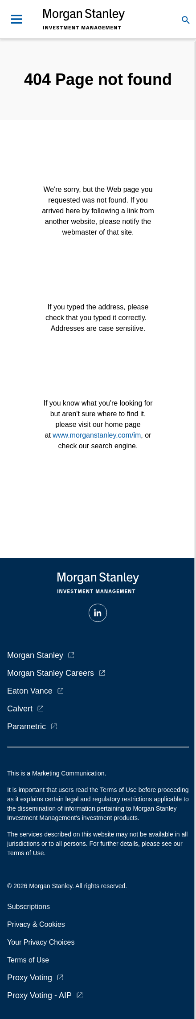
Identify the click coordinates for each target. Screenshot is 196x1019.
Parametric (26, 726)
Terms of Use (28, 960)
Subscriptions (28, 906)
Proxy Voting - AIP (39, 995)
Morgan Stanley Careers (50, 673)
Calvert (20, 708)
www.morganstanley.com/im (97, 435)
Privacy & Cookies (36, 924)
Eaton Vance (30, 690)
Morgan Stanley (35, 655)
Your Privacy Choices (42, 942)
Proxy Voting (29, 977)
